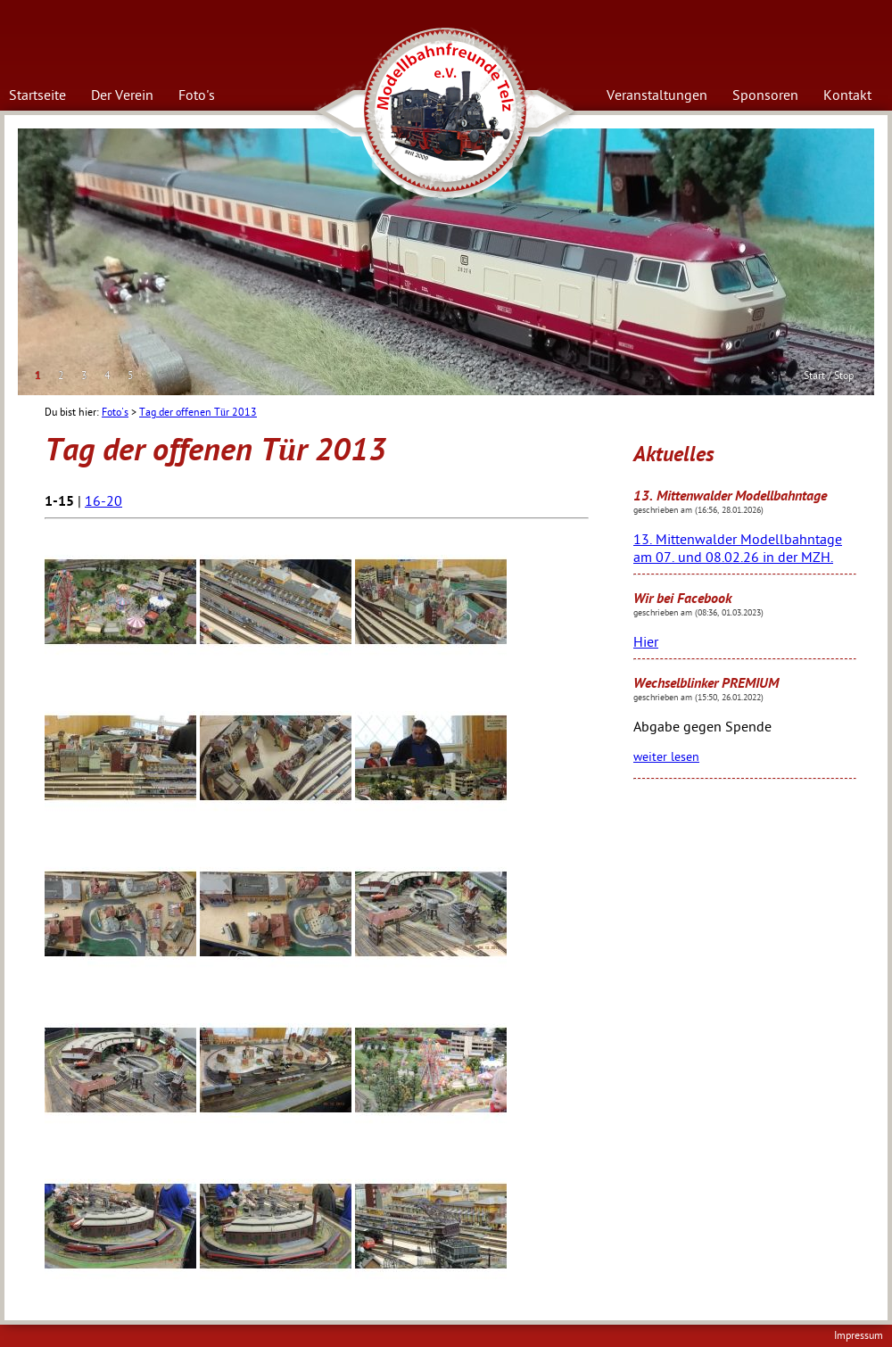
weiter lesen (666, 756)
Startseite (37, 95)
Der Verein (122, 95)
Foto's (196, 95)
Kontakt (847, 95)
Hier (645, 642)
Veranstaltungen (657, 95)
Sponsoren (765, 95)
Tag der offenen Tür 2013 (198, 412)
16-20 (103, 501)
